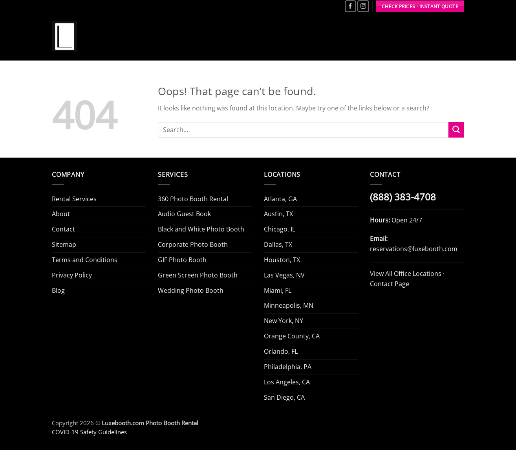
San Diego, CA (284, 397)
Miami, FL (277, 290)
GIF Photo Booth (182, 259)
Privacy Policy (72, 275)
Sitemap (64, 244)
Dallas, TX (278, 244)
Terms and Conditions (84, 259)
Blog (58, 290)
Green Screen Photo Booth (198, 275)
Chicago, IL (279, 229)
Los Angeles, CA (287, 382)
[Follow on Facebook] (350, 6)
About (61, 213)
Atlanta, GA (280, 199)
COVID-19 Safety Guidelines (89, 432)
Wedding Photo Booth (190, 290)
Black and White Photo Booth (201, 229)
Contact (63, 229)
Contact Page (389, 283)
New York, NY (283, 320)
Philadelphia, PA (287, 366)
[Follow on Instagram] (363, 6)
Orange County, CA (292, 336)
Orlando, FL (281, 351)
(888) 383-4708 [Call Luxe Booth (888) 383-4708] (403, 197)
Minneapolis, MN (288, 305)
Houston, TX (282, 259)
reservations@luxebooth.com (413, 248)
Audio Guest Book (184, 213)
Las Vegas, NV (284, 275)
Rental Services (74, 199)
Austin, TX (278, 213)
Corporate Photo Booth (193, 244)
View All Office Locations (405, 273)
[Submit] (456, 130)
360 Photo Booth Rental (193, 199)
